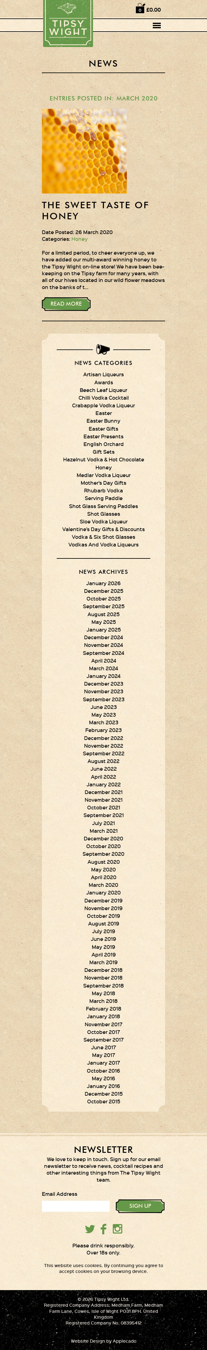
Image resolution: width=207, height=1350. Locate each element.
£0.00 (153, 9)
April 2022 (103, 776)
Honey (79, 238)
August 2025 (103, 614)
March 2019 (103, 962)
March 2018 (103, 1000)
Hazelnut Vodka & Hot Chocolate (103, 459)
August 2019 (103, 923)
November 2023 (103, 691)
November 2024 (103, 644)
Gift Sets (104, 451)
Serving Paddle (104, 498)
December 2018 (103, 969)
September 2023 (103, 699)
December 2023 (103, 683)
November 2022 (103, 745)
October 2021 (103, 807)
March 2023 (103, 722)
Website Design (88, 1341)
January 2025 (104, 629)
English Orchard (103, 443)
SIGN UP (140, 1206)
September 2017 (103, 1039)
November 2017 (104, 1024)
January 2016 (103, 1085)
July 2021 (103, 823)
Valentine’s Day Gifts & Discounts (103, 529)
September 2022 (103, 753)
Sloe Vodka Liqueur (104, 521)
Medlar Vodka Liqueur (104, 475)
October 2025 (104, 598)
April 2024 (103, 660)
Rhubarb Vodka (103, 490)
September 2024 (103, 652)
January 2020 (103, 892)
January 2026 (103, 583)
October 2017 (103, 1031)
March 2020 (103, 884)
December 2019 (103, 900)
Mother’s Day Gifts (103, 482)
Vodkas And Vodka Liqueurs (103, 544)
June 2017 (103, 1047)
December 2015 (104, 1093)
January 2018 (103, 1016)
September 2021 (103, 815)
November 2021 (104, 799)
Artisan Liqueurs (103, 374)
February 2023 (103, 729)
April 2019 (103, 954)
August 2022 (103, 760)
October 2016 (103, 1070)
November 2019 (103, 908)
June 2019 (103, 938)
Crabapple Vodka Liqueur (103, 405)
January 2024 (103, 675)
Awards (103, 382)
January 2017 (103, 1062)
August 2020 (103, 861)
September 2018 (103, 985)
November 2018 (103, 977)
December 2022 (103, 737)
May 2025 (103, 621)
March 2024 (103, 668)
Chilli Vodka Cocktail (104, 397)
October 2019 (103, 915)
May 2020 (103, 869)
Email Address (59, 1193)
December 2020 (103, 838)
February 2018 (103, 1008)
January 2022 (104, 784)
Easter (103, 412)
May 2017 (103, 1054)
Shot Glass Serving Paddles (103, 506)
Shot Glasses (103, 513)
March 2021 (104, 830)
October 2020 (103, 846)
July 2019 (103, 931)
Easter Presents (103, 436)
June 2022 (104, 768)
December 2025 (103, 590)
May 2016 (103, 1078)
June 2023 (104, 706)
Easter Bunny (103, 420)
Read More (66, 304)
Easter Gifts (103, 428)
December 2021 (104, 791)
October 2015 (103, 1101)
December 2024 (103, 637)
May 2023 (103, 714)
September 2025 (103, 606)
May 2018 (103, 993)
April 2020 (103, 877)
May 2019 (103, 946)
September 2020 (103, 853)
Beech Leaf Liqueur (103, 389)
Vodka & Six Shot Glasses (103, 536)
